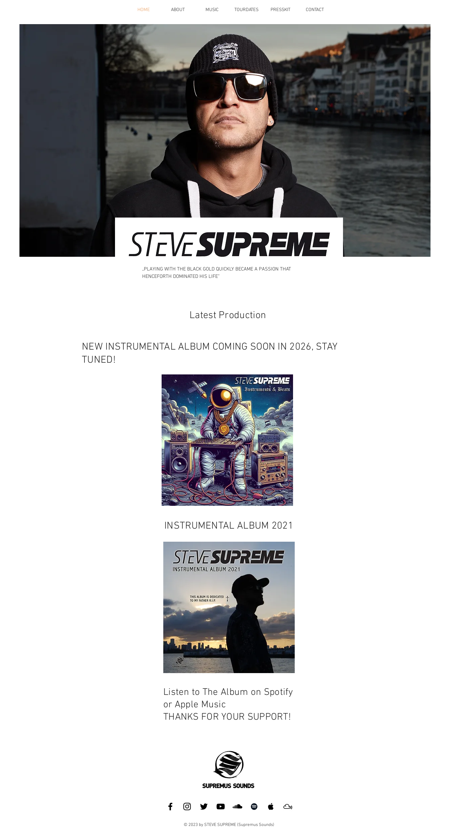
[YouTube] (221, 806)
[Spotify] (254, 806)
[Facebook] (170, 806)
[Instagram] (187, 806)
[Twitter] (204, 806)
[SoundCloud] (237, 806)
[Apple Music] (271, 806)
